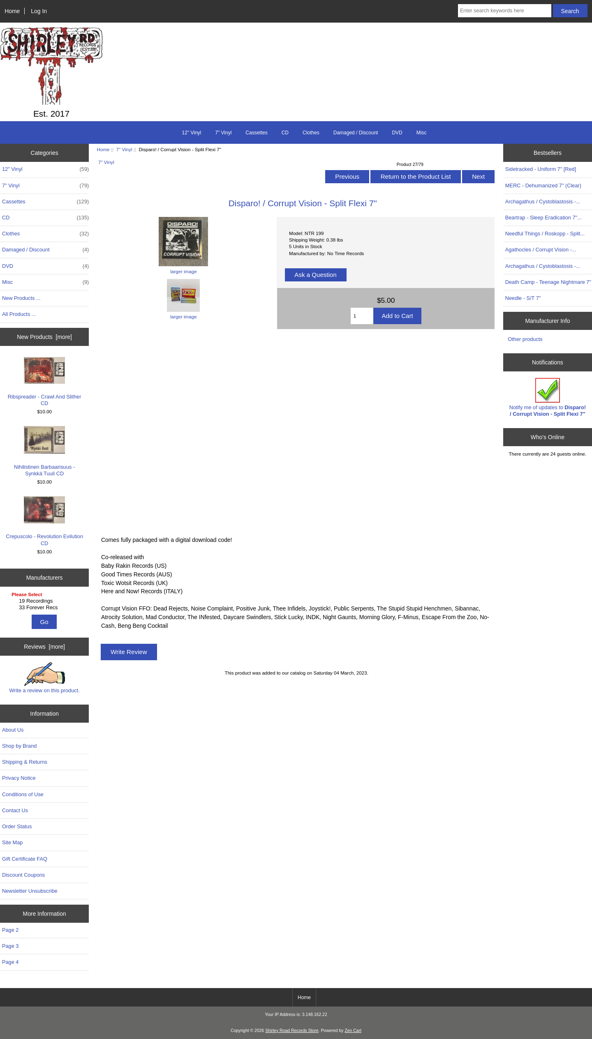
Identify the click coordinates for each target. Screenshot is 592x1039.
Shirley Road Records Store (291, 1030)
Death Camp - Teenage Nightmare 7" (548, 282)
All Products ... (19, 314)
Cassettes (256, 133)
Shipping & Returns (24, 762)
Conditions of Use (23, 794)
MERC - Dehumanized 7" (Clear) (543, 185)
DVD (397, 133)
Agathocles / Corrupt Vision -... (540, 250)
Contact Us (15, 810)
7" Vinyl (124, 149)
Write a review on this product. (44, 677)
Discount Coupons (23, 875)
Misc (421, 133)
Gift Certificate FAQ (24, 859)
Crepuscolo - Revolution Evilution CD (44, 521)
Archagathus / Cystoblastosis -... (542, 201)
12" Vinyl (191, 133)
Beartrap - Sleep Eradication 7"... (543, 217)
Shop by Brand (19, 746)
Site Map (12, 842)
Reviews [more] (44, 646)
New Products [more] (44, 337)
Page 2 (10, 930)
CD (285, 133)
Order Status (17, 826)
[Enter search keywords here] (504, 10)
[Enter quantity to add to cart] (362, 316)
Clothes (311, 133)
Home (12, 11)
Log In (39, 11)
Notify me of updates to (547, 397)
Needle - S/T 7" (523, 298)
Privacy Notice (18, 778)
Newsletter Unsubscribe (30, 891)
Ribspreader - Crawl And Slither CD (44, 381)
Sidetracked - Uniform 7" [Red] (540, 169)
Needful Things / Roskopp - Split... (545, 233)
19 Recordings (45, 601)
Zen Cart (353, 1030)
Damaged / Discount (355, 133)
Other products (525, 339)
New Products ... (21, 298)
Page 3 (10, 946)
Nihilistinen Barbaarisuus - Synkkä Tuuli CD (44, 451)
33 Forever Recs (45, 607)
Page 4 (10, 962)
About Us (12, 730)
